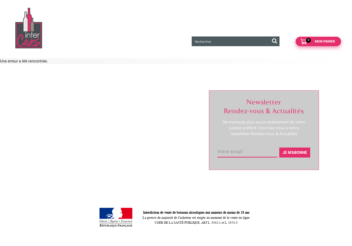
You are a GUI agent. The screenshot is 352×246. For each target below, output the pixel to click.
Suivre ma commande (172, 106)
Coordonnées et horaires (57, 112)
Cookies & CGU (108, 169)
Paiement (103, 130)
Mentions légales (109, 147)
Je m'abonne (294, 152)
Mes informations (169, 114)
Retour (101, 122)
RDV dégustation (50, 120)
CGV (98, 139)
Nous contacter (108, 106)
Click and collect (108, 114)
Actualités (45, 129)
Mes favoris (163, 122)
